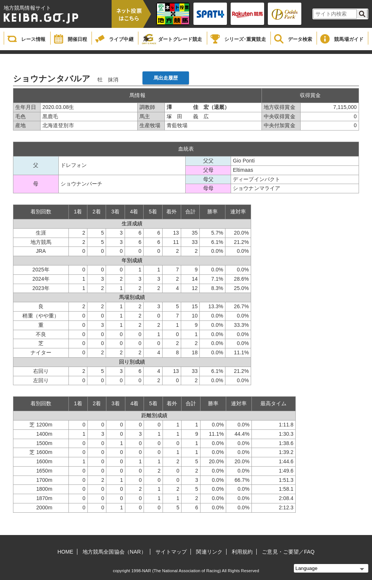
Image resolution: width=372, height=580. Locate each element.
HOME (65, 552)
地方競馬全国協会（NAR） (114, 552)
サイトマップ (171, 552)
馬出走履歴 (166, 78)
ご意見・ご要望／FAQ (288, 552)
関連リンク (209, 552)
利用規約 (242, 552)
